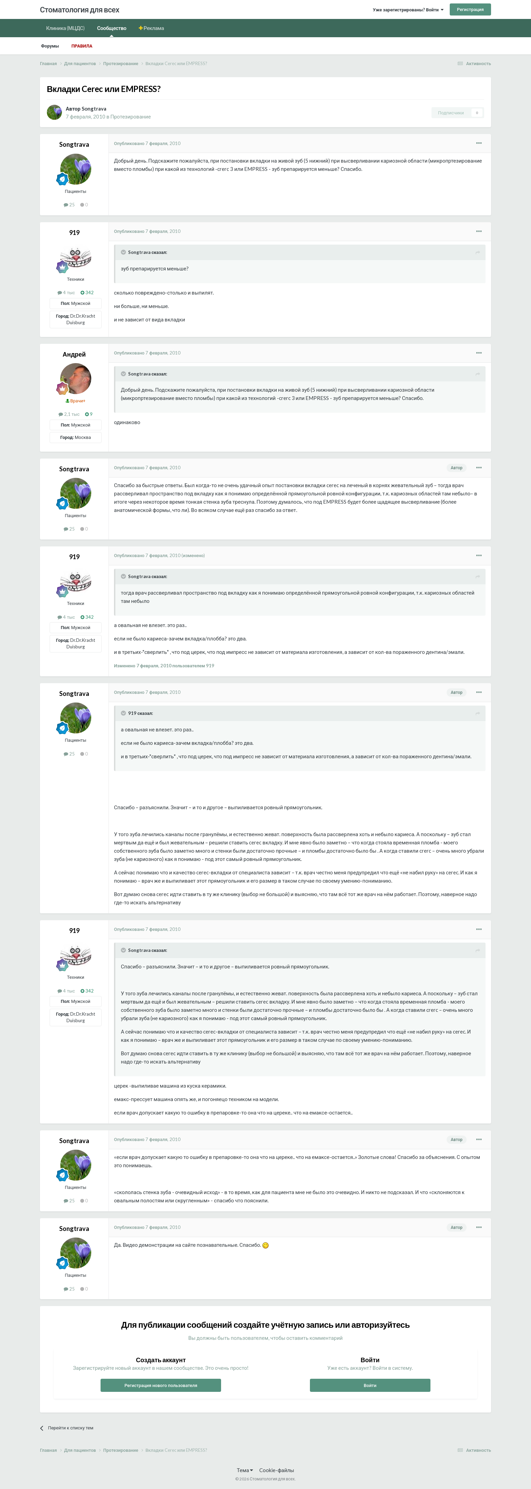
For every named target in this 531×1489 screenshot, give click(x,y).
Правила (81, 46)
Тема (245, 1470)
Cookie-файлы (276, 1470)
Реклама (153, 28)
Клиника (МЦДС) (65, 28)
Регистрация (470, 9)
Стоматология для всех (79, 9)
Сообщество (111, 31)
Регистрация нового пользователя (160, 1385)
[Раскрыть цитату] (124, 252)
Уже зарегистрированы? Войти (408, 9)
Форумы (50, 46)
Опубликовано (147, 143)
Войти (370, 1385)
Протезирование (130, 116)
